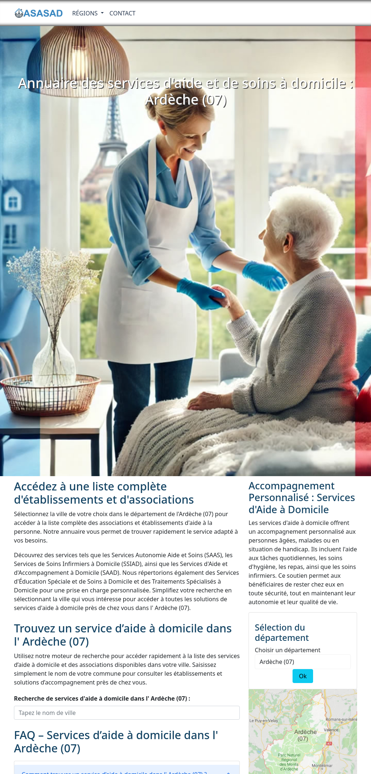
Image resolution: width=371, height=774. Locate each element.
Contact (123, 13)
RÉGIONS (85, 13)
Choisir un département (287, 650)
